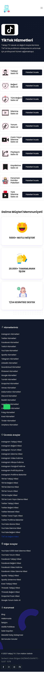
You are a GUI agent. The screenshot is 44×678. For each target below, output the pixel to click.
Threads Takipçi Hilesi (10, 588)
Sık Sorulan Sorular (9, 639)
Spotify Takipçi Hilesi (10, 575)
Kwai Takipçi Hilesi (9, 584)
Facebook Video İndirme (11, 567)
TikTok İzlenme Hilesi (10, 487)
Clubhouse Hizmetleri (10, 408)
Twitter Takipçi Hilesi (10, 503)
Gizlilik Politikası (8, 627)
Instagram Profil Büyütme (12, 470)
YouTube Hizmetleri (9, 350)
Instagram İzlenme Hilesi (11, 454)
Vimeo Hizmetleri (8, 388)
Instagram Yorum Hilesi (11, 450)
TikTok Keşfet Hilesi (9, 495)
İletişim (4, 622)
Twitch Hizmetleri (8, 346)
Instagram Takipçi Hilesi (11, 442)
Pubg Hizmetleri (8, 412)
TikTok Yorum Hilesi (9, 491)
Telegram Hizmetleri (10, 359)
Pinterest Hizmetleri (9, 371)
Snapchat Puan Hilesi (10, 596)
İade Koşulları (7, 631)
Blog (3, 614)
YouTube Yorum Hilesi (10, 555)
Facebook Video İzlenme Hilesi (14, 571)
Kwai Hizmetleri (7, 416)
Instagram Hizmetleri (10, 334)
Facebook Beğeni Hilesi (11, 563)
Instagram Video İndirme (12, 458)
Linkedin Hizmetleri (9, 363)
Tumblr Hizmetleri (8, 379)
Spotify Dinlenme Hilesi (11, 579)
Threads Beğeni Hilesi (10, 592)
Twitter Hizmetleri (8, 338)
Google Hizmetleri (8, 375)
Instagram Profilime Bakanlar (13, 474)
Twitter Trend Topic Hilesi (12, 516)
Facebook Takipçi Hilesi (11, 559)
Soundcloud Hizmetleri (11, 367)
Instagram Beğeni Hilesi (11, 446)
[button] (41, 8)
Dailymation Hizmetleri (11, 392)
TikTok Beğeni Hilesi (9, 483)
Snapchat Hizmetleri (10, 383)
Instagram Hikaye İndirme (12, 462)
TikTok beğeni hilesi (10, 536)
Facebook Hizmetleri (10, 342)
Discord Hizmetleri (9, 396)
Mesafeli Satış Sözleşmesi (12, 635)
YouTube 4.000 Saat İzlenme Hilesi (16, 551)
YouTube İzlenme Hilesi (11, 528)
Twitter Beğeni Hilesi (9, 507)
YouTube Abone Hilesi (10, 524)
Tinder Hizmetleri (8, 421)
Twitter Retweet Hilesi (10, 512)
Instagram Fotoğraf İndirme (13, 466)
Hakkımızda (6, 618)
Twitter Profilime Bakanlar (12, 520)
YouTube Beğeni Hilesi (10, 532)
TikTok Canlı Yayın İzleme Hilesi (14, 499)
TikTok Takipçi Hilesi (9, 479)
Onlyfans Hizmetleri (9, 425)
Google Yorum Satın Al (10, 600)
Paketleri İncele (32, 72)
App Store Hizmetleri (10, 404)
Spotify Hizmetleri (8, 355)
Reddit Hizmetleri (8, 400)
